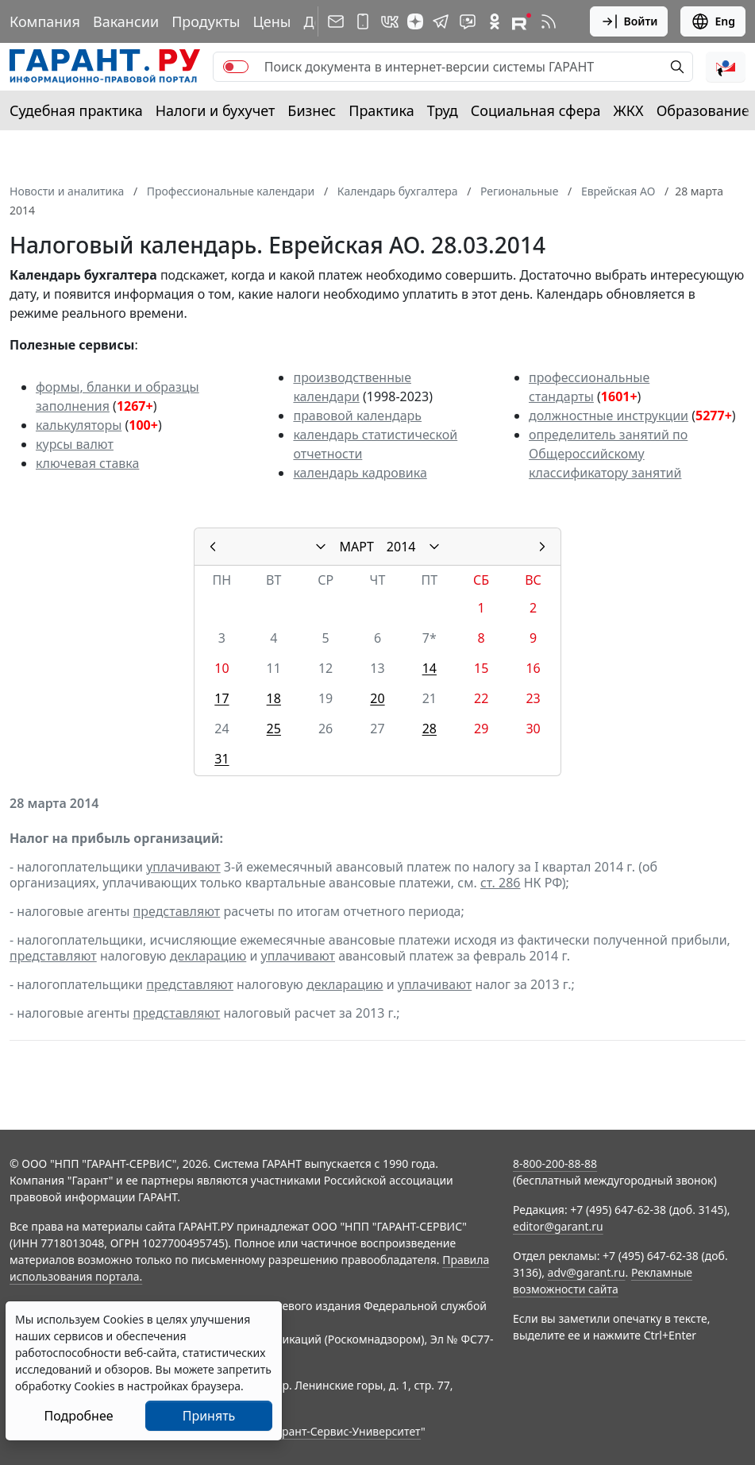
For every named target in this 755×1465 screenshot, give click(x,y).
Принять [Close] (209, 1415)
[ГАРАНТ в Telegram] (440, 21)
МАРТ (357, 546)
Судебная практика (76, 110)
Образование (703, 110)
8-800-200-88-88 (555, 1163)
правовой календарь (357, 415)
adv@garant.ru (587, 1272)
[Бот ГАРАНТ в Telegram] (467, 21)
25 (274, 728)
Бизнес (311, 110)
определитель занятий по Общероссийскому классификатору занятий (608, 453)
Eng (713, 21)
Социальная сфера (536, 110)
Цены (271, 21)
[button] (725, 67)
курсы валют (75, 444)
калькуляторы (78, 425)
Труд (442, 110)
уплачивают (183, 867)
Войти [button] (629, 21)
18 (274, 698)
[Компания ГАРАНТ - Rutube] (521, 21)
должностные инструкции (608, 415)
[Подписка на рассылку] (335, 21)
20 (377, 698)
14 (429, 668)
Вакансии (126, 21)
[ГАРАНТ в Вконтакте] (389, 21)
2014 (401, 546)
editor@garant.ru (558, 1226)
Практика (381, 110)
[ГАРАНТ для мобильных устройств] (362, 21)
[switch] (235, 66)
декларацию (208, 955)
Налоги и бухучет (215, 110)
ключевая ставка (87, 463)
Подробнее (78, 1415)
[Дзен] (415, 21)
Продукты (205, 21)
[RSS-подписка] (548, 21)
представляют (177, 911)
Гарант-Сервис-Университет (346, 1431)
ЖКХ (629, 110)
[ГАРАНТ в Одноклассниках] (494, 21)
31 (221, 758)
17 (221, 698)
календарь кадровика (359, 472)
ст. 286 (500, 882)
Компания (45, 21)
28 (429, 728)
